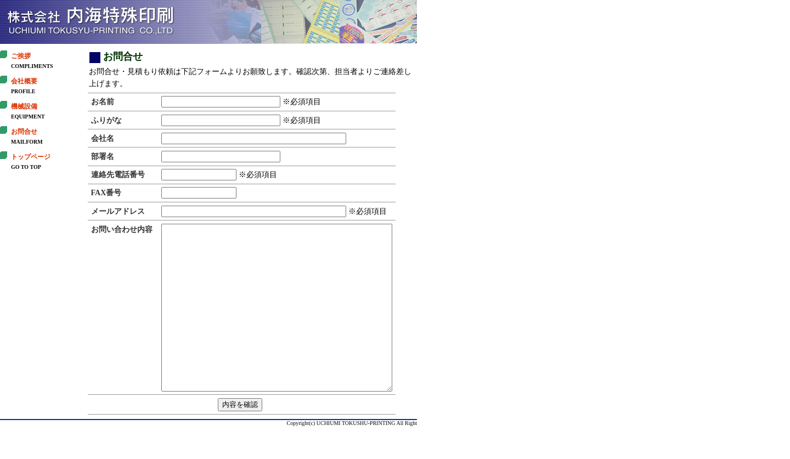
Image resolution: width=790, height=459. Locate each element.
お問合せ (24, 131)
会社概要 (24, 81)
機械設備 (24, 106)
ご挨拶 (21, 56)
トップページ (30, 157)
